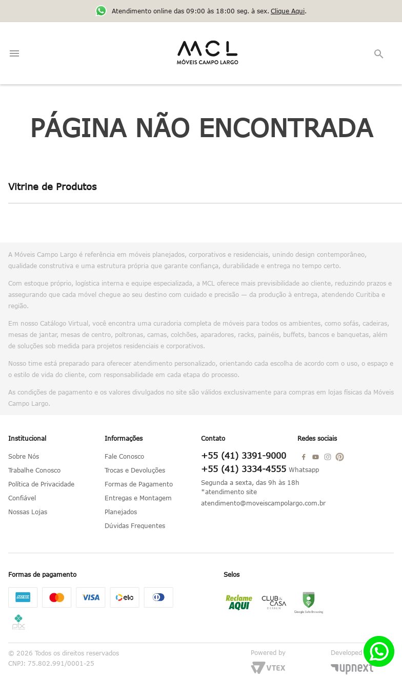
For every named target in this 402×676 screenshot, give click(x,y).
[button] (379, 54)
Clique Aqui (288, 10)
